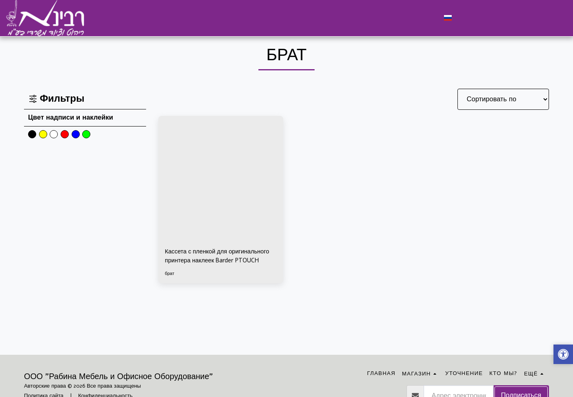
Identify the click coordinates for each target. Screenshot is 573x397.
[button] (462, 18)
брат (170, 275)
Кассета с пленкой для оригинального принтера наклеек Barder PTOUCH (217, 257)
